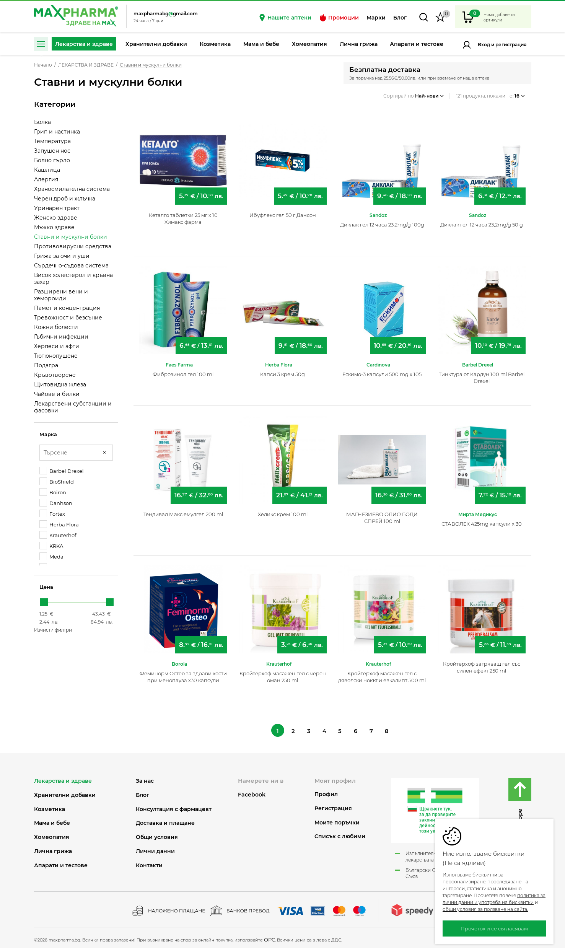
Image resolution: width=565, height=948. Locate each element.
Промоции (339, 17)
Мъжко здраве (54, 227)
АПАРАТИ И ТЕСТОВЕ (61, 863)
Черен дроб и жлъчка (64, 198)
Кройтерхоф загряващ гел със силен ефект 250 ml (481, 663)
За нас (145, 778)
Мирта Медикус (477, 510)
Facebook (251, 792)
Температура (52, 141)
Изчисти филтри (53, 630)
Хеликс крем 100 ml (283, 510)
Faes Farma (179, 361)
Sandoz (378, 211)
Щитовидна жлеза (60, 384)
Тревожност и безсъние (68, 317)
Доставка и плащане (165, 821)
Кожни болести (56, 327)
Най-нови (429, 93)
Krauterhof (57, 535)
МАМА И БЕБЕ (52, 821)
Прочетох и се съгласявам (494, 928)
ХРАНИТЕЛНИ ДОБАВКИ (65, 792)
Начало (43, 65)
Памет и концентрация (67, 308)
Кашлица (47, 169)
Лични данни (155, 849)
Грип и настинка (57, 131)
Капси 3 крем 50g (282, 370)
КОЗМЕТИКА (49, 806)
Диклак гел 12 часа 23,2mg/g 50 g (481, 221)
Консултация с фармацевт (174, 806)
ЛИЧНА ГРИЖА (53, 849)
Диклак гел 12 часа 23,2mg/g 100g (382, 221)
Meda (51, 556)
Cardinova (378, 361)
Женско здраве (55, 217)
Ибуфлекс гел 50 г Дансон (282, 211)
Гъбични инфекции (61, 336)
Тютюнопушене (56, 355)
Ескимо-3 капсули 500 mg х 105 (382, 370)
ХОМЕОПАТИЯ (51, 835)
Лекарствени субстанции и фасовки (73, 407)
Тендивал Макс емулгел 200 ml (183, 510)
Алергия (46, 179)
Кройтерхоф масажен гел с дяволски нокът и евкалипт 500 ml (382, 672)
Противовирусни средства (72, 246)
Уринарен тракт (57, 208)
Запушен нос (52, 150)
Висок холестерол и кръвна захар (73, 278)
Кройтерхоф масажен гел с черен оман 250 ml (282, 672)
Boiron (52, 492)
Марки (376, 17)
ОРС (269, 937)
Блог (400, 17)
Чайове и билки (57, 394)
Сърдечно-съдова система (71, 265)
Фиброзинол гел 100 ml (183, 370)
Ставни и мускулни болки (70, 236)
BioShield (56, 481)
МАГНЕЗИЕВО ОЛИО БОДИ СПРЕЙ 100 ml (382, 513)
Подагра (46, 365)
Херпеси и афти (56, 346)
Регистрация (510, 44)
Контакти (149, 863)
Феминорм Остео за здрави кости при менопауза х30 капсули (183, 672)
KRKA (51, 545)
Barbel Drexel (61, 470)
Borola (179, 660)
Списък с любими (339, 834)
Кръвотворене (55, 374)
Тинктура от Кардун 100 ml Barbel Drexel (481, 373)
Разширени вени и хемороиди (61, 295)
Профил (326, 792)
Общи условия (157, 835)
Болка (42, 122)
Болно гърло (52, 160)
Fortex (52, 513)
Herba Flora (59, 524)
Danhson (55, 503)
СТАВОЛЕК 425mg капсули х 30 (481, 520)
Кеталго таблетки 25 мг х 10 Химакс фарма (183, 214)
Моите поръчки (337, 820)
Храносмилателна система (72, 189)
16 (520, 93)
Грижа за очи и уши (62, 255)
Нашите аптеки (284, 17)
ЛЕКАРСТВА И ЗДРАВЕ (86, 65)
